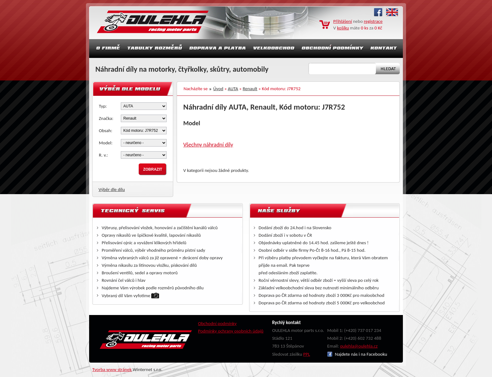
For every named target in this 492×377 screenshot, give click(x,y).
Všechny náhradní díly (208, 144)
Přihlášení (342, 21)
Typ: (103, 106)
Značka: (106, 118)
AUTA (233, 88)
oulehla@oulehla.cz (359, 346)
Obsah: (105, 130)
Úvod (218, 88)
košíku (343, 28)
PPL (306, 354)
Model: (106, 143)
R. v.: (103, 155)
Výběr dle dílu (112, 189)
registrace (373, 21)
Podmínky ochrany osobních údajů (231, 331)
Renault (250, 88)
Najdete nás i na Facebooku (357, 354)
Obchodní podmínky (217, 323)
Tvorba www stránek (112, 369)
